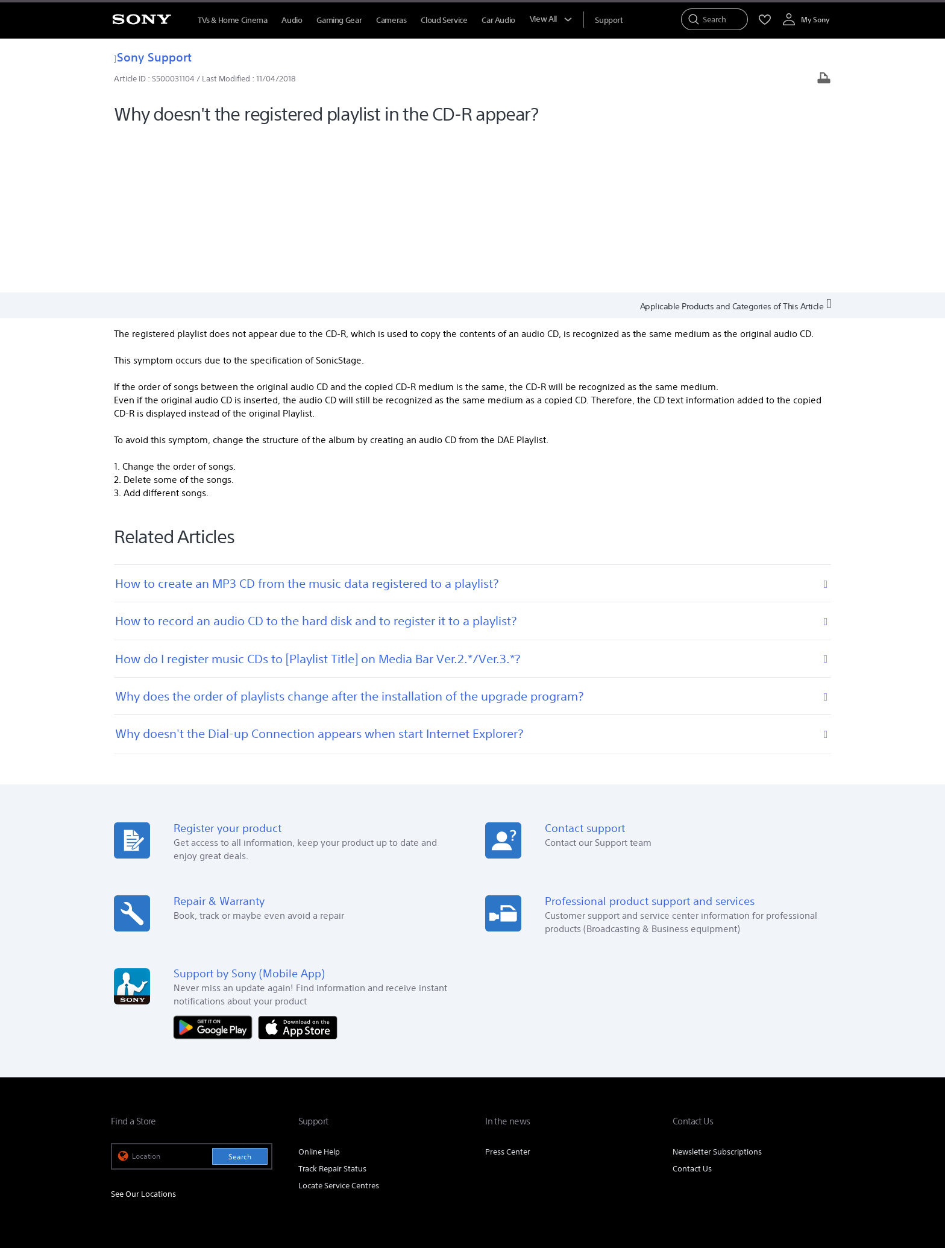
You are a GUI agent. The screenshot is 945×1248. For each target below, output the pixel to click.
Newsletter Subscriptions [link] (717, 993)
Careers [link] (644, 1095)
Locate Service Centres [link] (338, 1027)
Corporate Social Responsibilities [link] (561, 1095)
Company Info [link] (374, 1095)
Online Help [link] (319, 993)
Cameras (391, 20)
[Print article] (824, 79)
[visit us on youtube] (821, 1125)
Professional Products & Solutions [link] (730, 1095)
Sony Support (153, 57)
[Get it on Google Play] (216, 868)
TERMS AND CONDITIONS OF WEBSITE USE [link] (177, 1182)
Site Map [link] (818, 1095)
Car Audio (498, 20)
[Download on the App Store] (298, 868)
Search (239, 998)
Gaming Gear (339, 20)
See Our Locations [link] (143, 1036)
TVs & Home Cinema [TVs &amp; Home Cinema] (232, 20)
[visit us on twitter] (770, 1125)
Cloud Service (444, 20)
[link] (126, 1127)
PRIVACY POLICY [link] (277, 1182)
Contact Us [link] (692, 1010)
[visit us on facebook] (744, 1125)
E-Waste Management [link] (451, 1095)
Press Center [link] (507, 993)
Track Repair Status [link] (332, 1010)
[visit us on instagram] (795, 1125)
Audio (291, 20)
